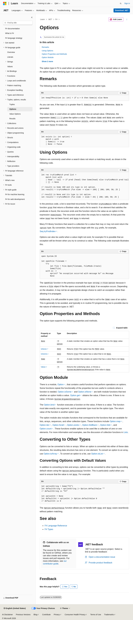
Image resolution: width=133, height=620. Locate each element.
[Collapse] (32, 17)
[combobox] (17, 23)
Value (43, 367)
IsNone (44, 349)
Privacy (57, 615)
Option (60, 384)
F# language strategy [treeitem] (13, 38)
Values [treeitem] (10, 66)
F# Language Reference (56, 526)
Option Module (48, 57)
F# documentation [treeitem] (12, 29)
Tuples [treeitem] (12, 104)
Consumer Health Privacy (75, 615)
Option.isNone (84, 392)
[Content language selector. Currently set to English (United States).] (14, 608)
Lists (126, 432)
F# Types (49, 529)
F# (56, 19)
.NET (50, 19)
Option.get (75, 395)
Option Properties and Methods (54, 54)
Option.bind (49, 405)
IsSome (44, 354)
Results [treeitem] (12, 119)
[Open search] (120, 3)
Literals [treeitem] (10, 57)
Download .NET (121, 10)
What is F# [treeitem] (9, 33)
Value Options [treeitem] (15, 114)
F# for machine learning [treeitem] (14, 194)
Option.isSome (64, 392)
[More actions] (126, 19)
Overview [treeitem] (11, 52)
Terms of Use (95, 615)
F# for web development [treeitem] (15, 199)
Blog (35, 615)
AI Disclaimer (7, 615)
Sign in (127, 3)
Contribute (46, 615)
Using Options (47, 51)
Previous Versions (23, 615)
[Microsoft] (4, 3)
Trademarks (109, 615)
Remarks (45, 47)
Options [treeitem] (12, 109)
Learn (42, 19)
